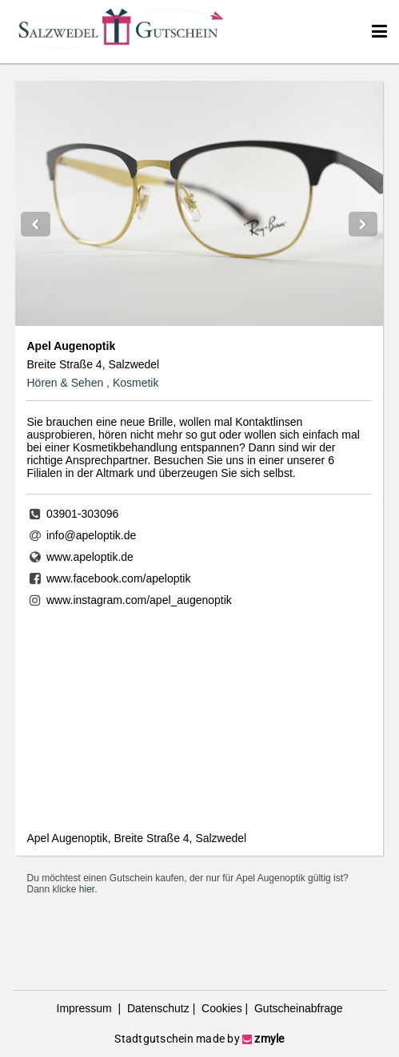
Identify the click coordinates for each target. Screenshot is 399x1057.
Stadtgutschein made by (199, 1038)
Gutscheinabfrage (296, 1008)
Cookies (219, 1008)
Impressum (86, 1008)
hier (86, 889)
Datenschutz (157, 1008)
